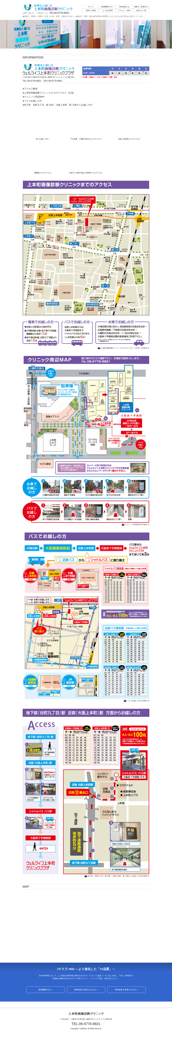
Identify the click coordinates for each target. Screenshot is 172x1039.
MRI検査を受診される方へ (86, 990)
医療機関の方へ (45, 990)
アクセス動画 (30, 88)
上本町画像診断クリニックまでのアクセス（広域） (49, 93)
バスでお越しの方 (33, 101)
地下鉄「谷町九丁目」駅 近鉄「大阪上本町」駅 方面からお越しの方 (58, 105)
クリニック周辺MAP (34, 97)
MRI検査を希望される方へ (126, 990)
